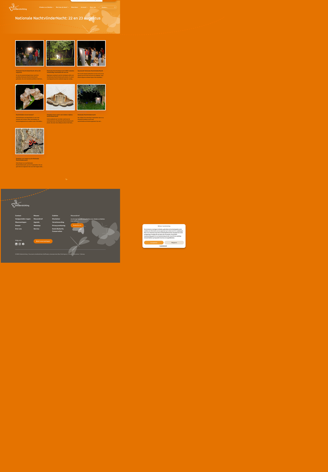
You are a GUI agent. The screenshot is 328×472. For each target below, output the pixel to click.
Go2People (46, 254)
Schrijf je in (77, 225)
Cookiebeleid (163, 246)
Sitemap (82, 254)
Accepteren (153, 242)
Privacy (70, 254)
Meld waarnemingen (43, 241)
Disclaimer (76, 254)
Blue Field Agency (62, 254)
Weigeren (174, 242)
